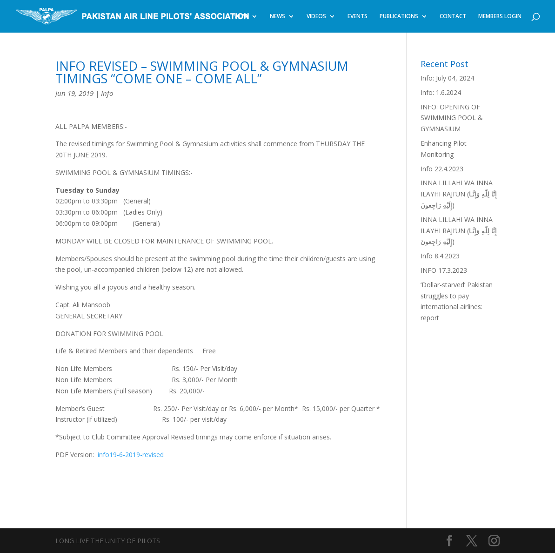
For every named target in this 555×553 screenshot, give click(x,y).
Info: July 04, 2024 (447, 78)
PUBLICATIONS (399, 16)
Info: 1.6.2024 (441, 92)
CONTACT (453, 16)
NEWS (277, 16)
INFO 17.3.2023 (444, 270)
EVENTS (358, 16)
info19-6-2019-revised (131, 454)
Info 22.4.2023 (442, 168)
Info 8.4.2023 (440, 255)
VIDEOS (316, 16)
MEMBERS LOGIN (500, 16)
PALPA (240, 16)
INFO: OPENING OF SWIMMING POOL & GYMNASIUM (452, 118)
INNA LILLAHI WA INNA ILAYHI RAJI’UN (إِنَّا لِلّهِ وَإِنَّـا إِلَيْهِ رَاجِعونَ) (459, 193)
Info (107, 93)
